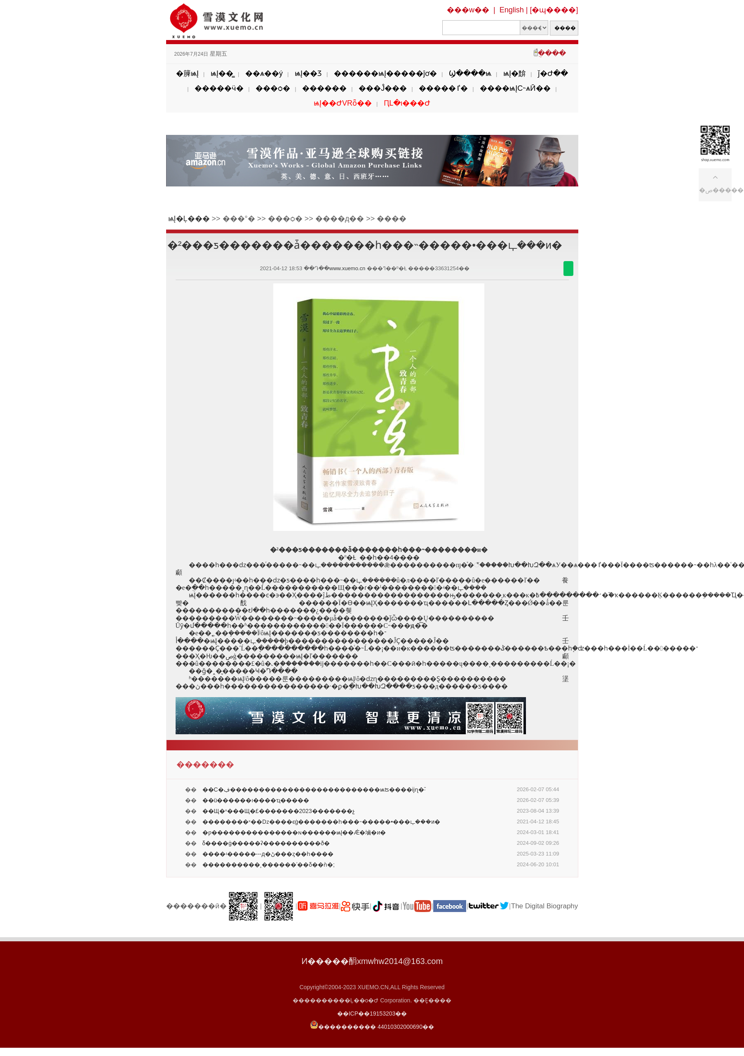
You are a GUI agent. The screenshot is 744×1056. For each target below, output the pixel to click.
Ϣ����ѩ (470, 73)
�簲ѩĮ (187, 73)
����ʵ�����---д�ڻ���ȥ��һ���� (267, 854)
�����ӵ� (219, 88)
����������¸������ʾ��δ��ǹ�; (268, 864)
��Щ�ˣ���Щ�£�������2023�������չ (278, 811)
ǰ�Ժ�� (553, 73)
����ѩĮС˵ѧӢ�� (515, 88)
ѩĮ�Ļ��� (189, 218)
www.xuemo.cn (347, 268)
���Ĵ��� (383, 88)
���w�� (468, 10)
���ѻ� (273, 88)
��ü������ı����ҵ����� (256, 800)
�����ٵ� (443, 88)
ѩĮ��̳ (222, 73)
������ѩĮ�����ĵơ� (385, 73)
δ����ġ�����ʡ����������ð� (266, 843)
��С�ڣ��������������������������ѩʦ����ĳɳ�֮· (314, 789)
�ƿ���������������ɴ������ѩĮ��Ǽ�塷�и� (294, 832)
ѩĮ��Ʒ (308, 73)
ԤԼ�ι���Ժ (407, 103)
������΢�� (568, 268)
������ (324, 88)
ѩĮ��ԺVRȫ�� (343, 103)
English (512, 10)
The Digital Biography (544, 906)
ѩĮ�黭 (514, 73)
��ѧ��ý (264, 73)
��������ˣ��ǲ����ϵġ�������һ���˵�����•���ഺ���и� (321, 821)
